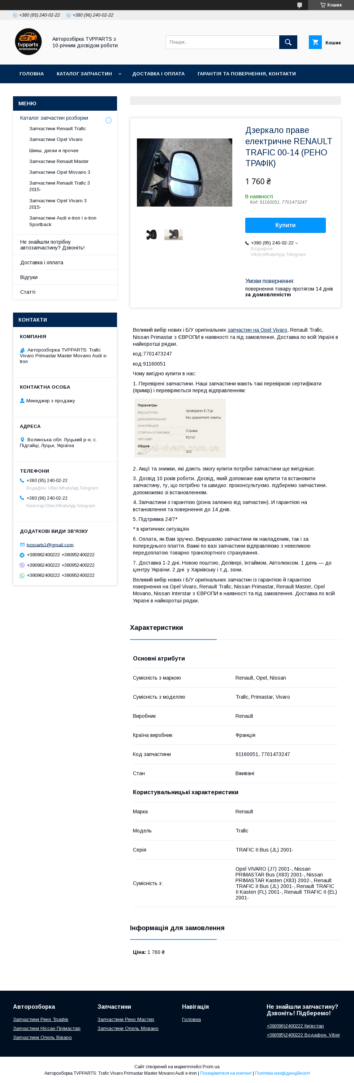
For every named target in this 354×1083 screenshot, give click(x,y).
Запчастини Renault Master (58, 161)
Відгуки (29, 277)
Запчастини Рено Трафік (40, 1019)
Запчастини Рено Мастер (126, 1019)
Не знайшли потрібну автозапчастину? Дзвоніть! (52, 245)
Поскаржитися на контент (226, 1073)
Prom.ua (211, 1066)
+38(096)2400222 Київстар (295, 1026)
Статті (27, 292)
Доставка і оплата (158, 73)
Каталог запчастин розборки (54, 118)
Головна (32, 73)
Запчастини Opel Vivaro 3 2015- (58, 204)
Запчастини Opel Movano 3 (59, 172)
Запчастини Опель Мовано (128, 1028)
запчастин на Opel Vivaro (257, 330)
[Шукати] (288, 42)
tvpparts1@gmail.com (50, 544)
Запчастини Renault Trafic (57, 128)
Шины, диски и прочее (53, 150)
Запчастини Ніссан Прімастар (47, 1028)
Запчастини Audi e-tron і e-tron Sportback (62, 221)
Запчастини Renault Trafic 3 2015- (59, 186)
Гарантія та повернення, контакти (247, 73)
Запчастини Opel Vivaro (56, 139)
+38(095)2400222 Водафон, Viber (303, 1035)
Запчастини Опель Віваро (42, 1037)
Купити (286, 225)
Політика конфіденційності (282, 1073)
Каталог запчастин (84, 73)
